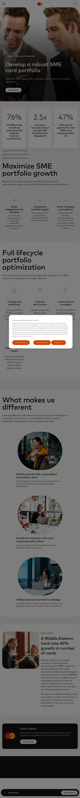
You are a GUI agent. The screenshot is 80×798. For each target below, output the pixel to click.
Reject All (58, 342)
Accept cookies (42, 342)
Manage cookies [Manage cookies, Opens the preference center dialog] (21, 342)
